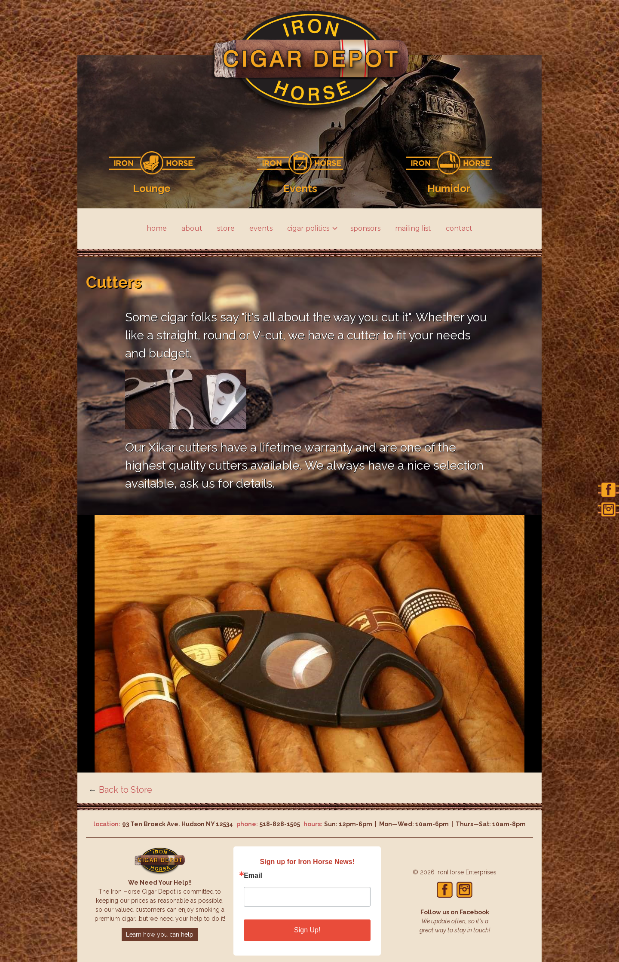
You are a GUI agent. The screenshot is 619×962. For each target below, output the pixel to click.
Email (253, 875)
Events (300, 188)
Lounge (152, 188)
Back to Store (125, 790)
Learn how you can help (159, 934)
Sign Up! (307, 930)
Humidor (448, 188)
